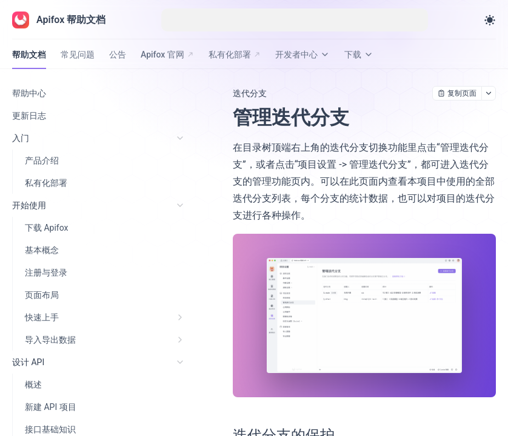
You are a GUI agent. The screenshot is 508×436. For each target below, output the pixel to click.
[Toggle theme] (489, 20)
